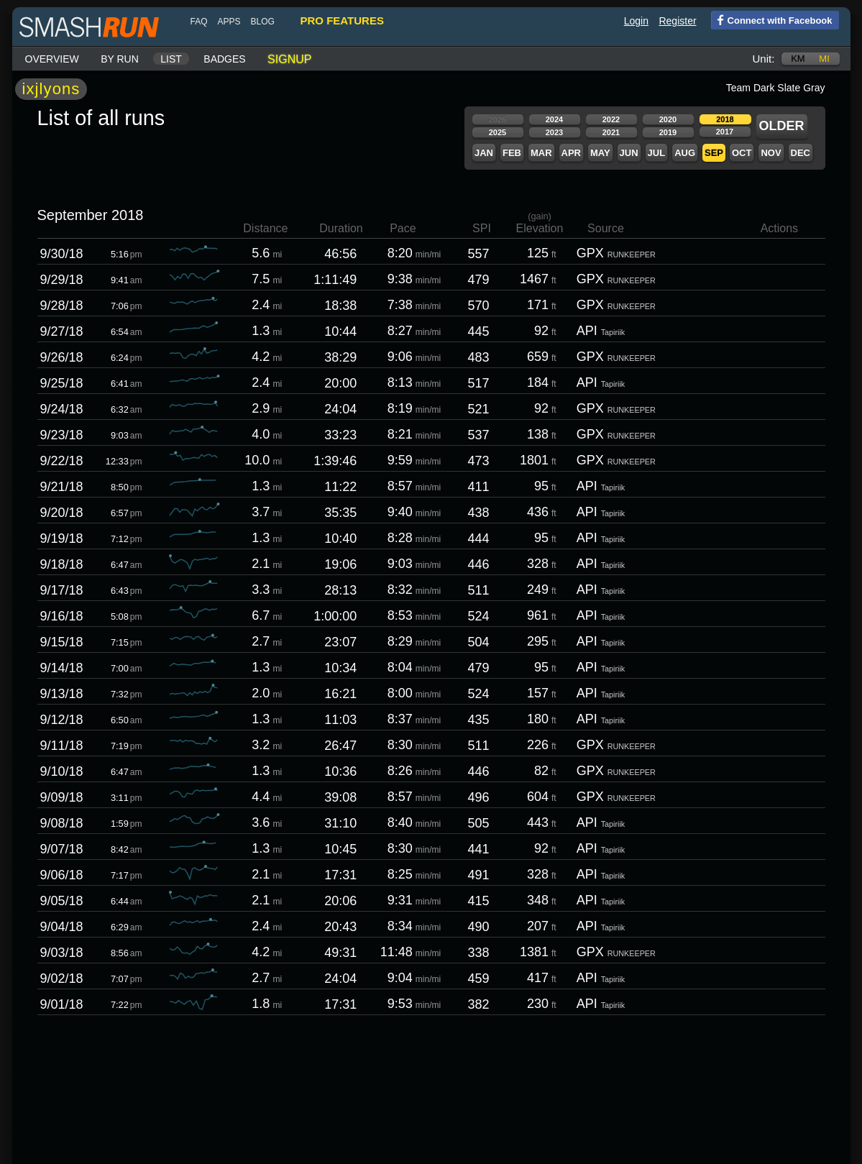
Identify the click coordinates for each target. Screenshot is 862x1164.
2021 (610, 132)
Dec (800, 152)
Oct (741, 152)
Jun (628, 152)
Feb (511, 152)
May (600, 152)
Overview (51, 59)
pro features (341, 20)
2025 (496, 132)
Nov (770, 152)
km (797, 58)
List (170, 59)
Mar (540, 152)
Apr (570, 152)
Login (635, 21)
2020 (667, 119)
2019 (667, 132)
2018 (724, 119)
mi (823, 58)
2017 (724, 131)
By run (119, 59)
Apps (228, 22)
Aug (684, 152)
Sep (713, 152)
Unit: (763, 58)
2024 (553, 119)
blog (262, 22)
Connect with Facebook (771, 19)
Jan (483, 152)
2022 (610, 119)
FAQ (198, 22)
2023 (553, 132)
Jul (656, 152)
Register (676, 21)
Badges (223, 59)
